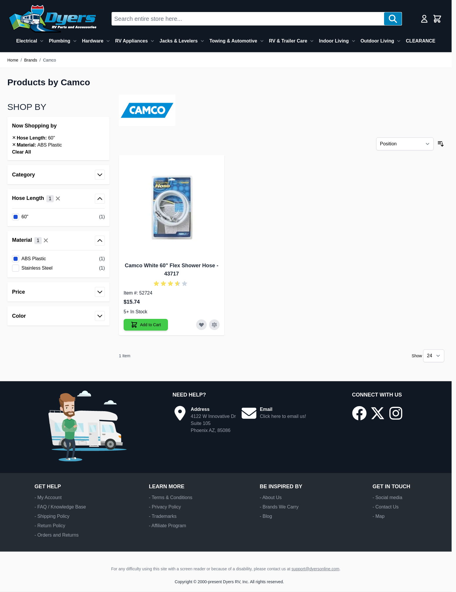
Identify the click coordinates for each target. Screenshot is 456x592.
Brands (30, 60)
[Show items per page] (433, 355)
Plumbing (59, 40)
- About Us (271, 497)
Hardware (92, 40)
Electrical (26, 40)
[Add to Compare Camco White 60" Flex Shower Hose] (214, 324)
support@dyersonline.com (315, 569)
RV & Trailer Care (288, 40)
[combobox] (248, 18)
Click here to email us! (283, 416)
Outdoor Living (377, 40)
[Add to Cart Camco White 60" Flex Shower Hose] (146, 325)
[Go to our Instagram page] (395, 413)
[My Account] (424, 18)
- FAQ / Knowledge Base (60, 506)
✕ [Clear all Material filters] (46, 240)
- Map (379, 516)
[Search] (393, 18)
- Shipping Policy (51, 516)
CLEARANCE (420, 40)
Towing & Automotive (233, 40)
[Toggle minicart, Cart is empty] (437, 18)
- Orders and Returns (56, 535)
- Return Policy (49, 525)
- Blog (266, 516)
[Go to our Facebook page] (359, 413)
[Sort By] (405, 143)
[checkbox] (58, 216)
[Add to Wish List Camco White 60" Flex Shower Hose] (201, 324)
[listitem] (58, 217)
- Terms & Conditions (170, 497)
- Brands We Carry (279, 506)
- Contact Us (386, 506)
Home (12, 60)
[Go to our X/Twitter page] (377, 413)
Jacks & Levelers (178, 40)
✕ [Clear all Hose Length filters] (58, 199)
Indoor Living (334, 40)
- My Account (47, 497)
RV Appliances (131, 40)
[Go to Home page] (52, 19)
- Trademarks (162, 516)
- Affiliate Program (167, 525)
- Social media (387, 497)
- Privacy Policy (165, 506)
